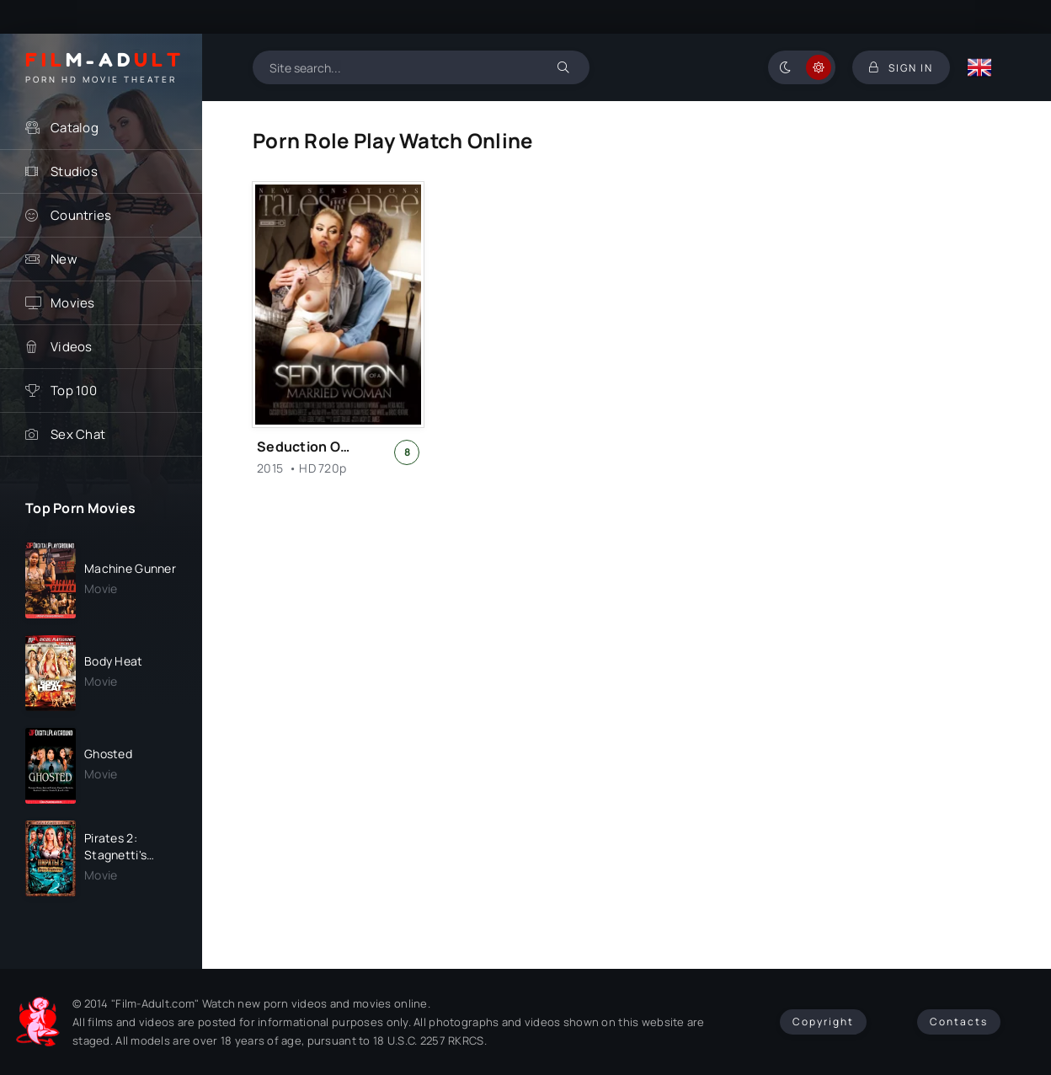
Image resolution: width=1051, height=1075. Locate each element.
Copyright (823, 1021)
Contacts (959, 1021)
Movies (73, 303)
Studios (74, 171)
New (64, 259)
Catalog (75, 127)
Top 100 (74, 390)
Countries (81, 215)
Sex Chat (78, 434)
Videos (72, 347)
